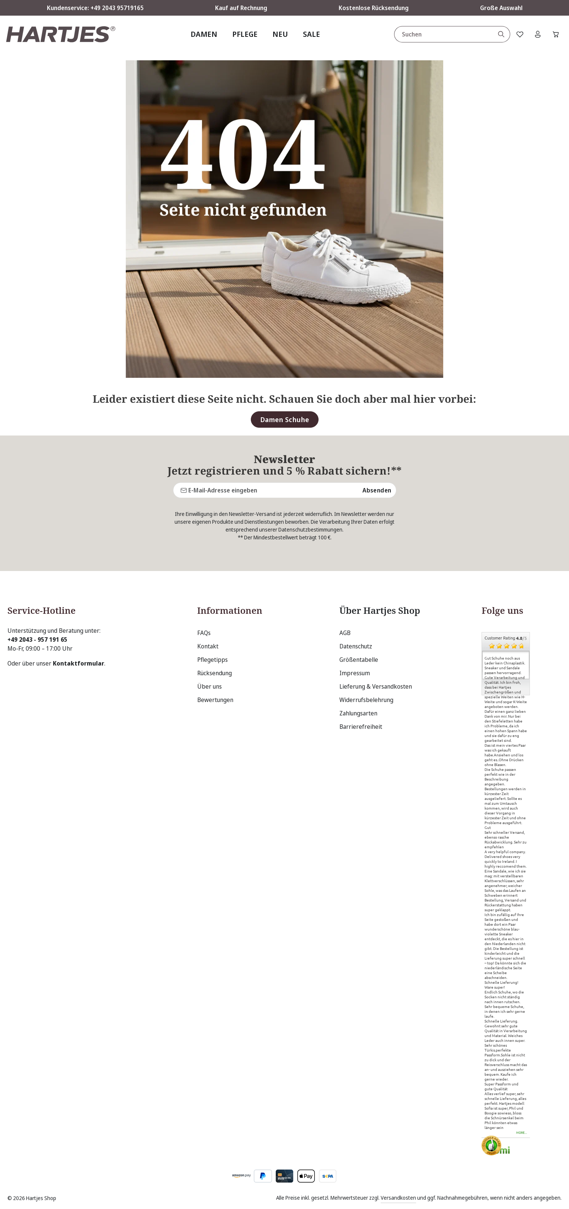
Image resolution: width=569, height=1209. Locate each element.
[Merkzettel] (518, 34)
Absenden (376, 490)
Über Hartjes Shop (375, 610)
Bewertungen (215, 700)
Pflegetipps (212, 659)
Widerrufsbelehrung (366, 700)
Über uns (209, 686)
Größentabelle (358, 659)
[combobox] (441, 34)
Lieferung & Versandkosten (375, 686)
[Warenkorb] (555, 34)
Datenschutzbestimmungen (310, 529)
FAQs (204, 633)
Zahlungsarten (358, 713)
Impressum (354, 673)
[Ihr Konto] (536, 34)
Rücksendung (214, 673)
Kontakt (207, 646)
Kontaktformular (78, 663)
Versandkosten (398, 1197)
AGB (345, 633)
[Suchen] (499, 34)
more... (521, 1133)
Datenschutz (355, 646)
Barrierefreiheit (360, 726)
